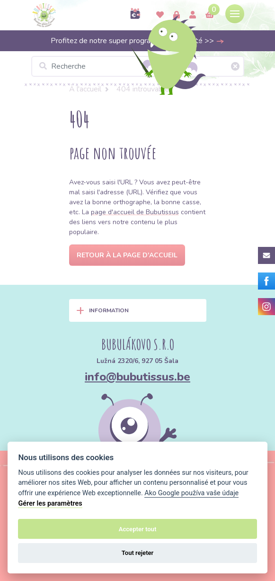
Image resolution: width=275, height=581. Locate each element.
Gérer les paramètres (50, 503)
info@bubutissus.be (137, 376)
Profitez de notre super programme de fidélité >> (137, 41)
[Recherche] (137, 66)
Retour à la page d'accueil (127, 255)
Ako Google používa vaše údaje (191, 493)
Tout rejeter (138, 552)
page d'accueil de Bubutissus (135, 212)
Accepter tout (138, 529)
